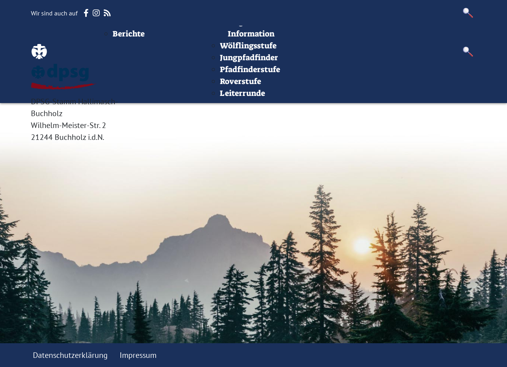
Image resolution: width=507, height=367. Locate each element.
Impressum (399, 37)
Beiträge (169, 37)
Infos (360, 37)
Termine (237, 37)
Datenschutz (453, 37)
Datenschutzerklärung (70, 355)
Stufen (273, 37)
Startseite (126, 37)
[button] (468, 13)
